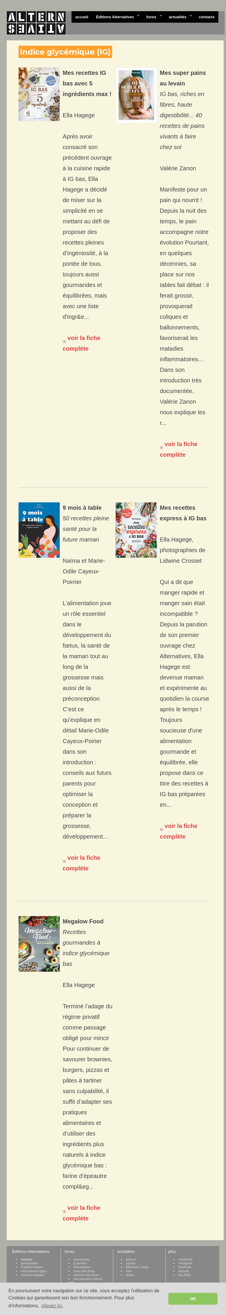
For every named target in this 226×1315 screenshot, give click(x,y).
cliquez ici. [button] (52, 1305)
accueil (81, 17)
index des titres (84, 1271)
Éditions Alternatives (115, 16)
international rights (33, 1271)
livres (152, 16)
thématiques (82, 1267)
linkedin (183, 1271)
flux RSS (184, 1275)
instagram (185, 1263)
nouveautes (82, 1259)
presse (130, 1263)
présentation (29, 1263)
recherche (185, 1259)
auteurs (131, 1259)
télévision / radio (137, 1267)
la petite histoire (32, 1267)
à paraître (80, 1263)
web (129, 1271)
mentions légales (32, 1275)
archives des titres (86, 1275)
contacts (207, 17)
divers (130, 1275)
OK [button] (193, 1298)
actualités (178, 16)
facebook (184, 1267)
